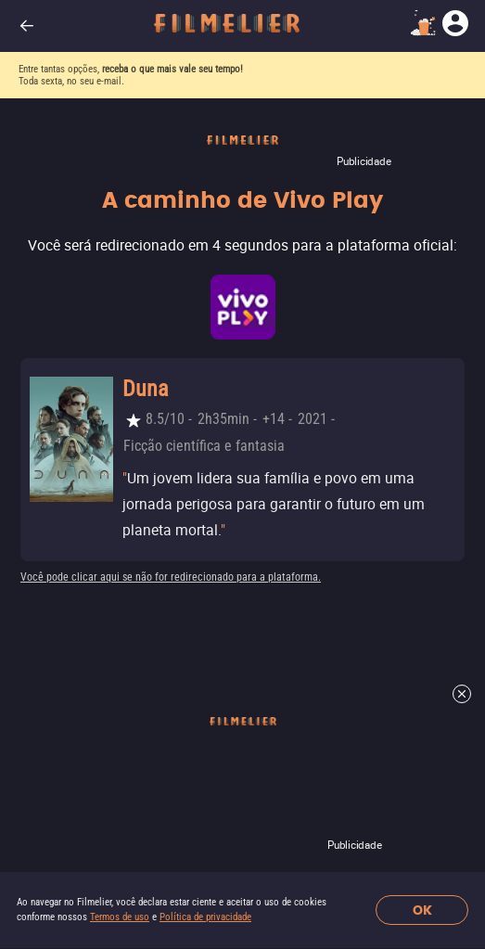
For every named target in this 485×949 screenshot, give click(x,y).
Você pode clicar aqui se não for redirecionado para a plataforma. (170, 577)
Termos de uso (119, 917)
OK (422, 910)
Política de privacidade (205, 917)
